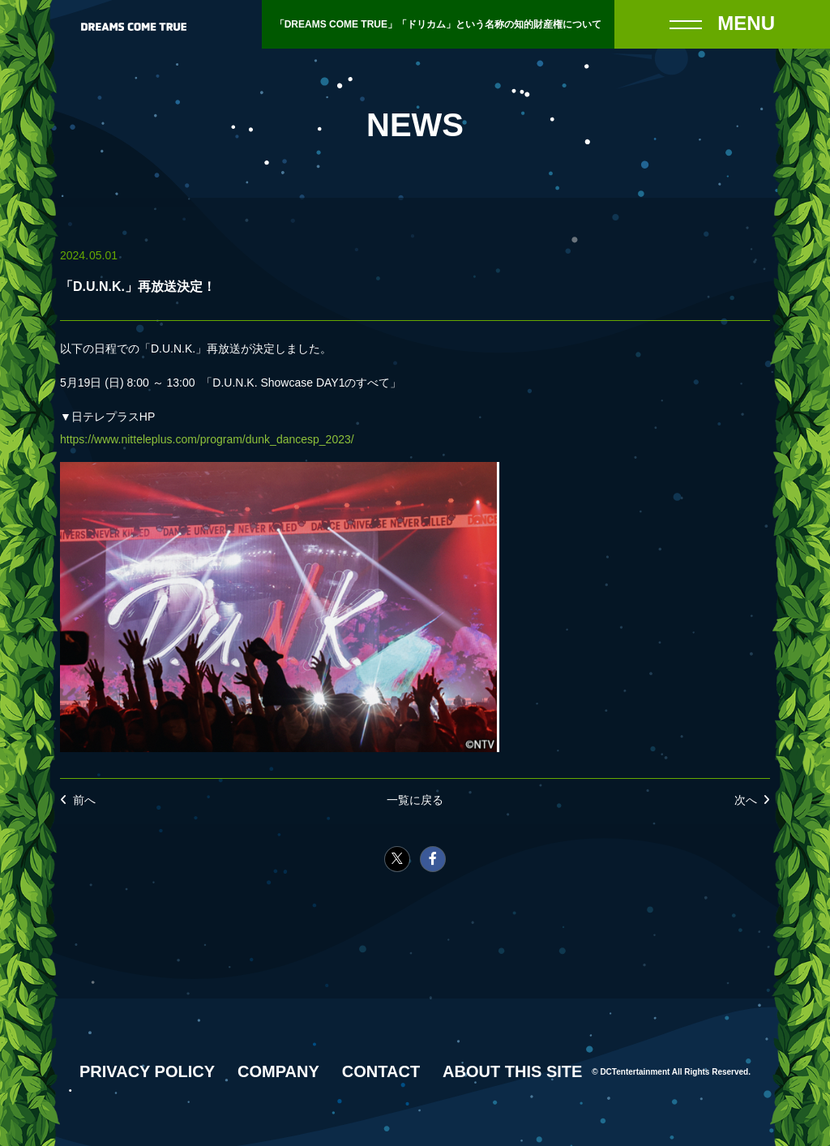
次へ (745, 799)
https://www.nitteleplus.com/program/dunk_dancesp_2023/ (207, 439)
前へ (84, 799)
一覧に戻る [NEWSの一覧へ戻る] (415, 799)
